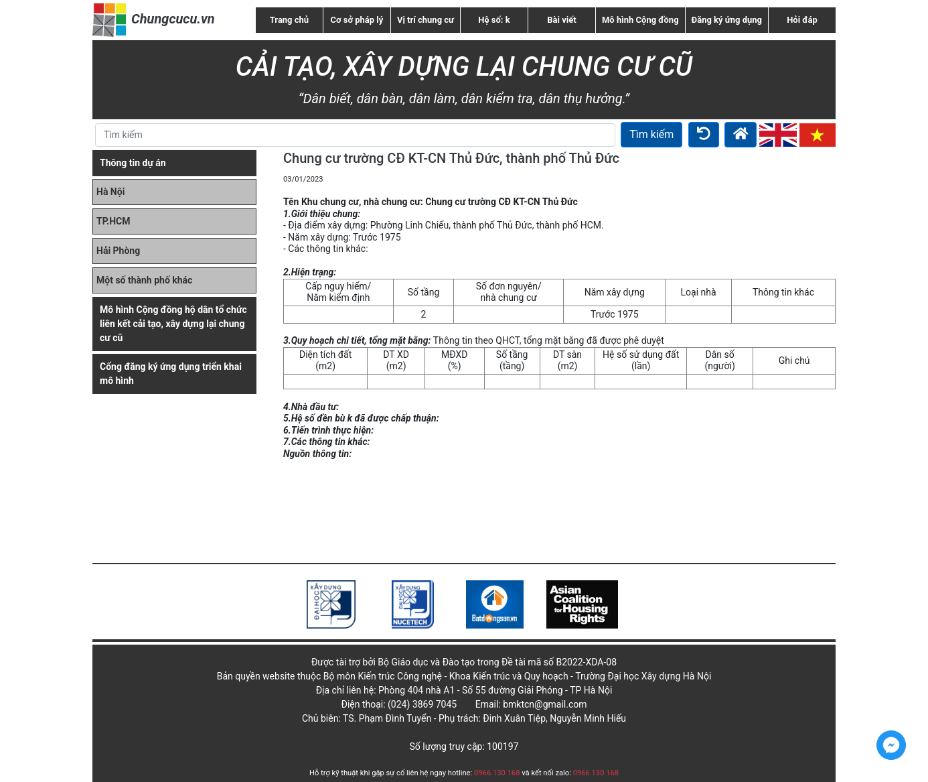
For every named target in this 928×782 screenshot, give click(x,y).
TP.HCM (113, 221)
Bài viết (561, 20)
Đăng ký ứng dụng (727, 20)
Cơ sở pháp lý (357, 20)
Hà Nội (110, 191)
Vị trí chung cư (425, 20)
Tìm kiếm (651, 134)
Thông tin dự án (133, 162)
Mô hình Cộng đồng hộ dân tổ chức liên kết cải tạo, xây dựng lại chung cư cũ (173, 323)
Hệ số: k (494, 20)
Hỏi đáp (802, 20)
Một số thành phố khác (144, 280)
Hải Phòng (118, 250)
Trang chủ (289, 20)
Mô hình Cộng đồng (640, 20)
